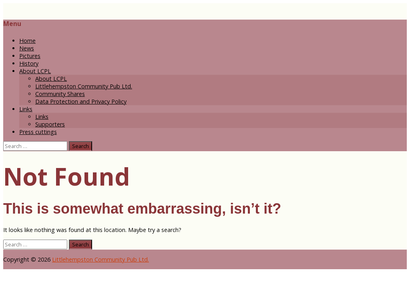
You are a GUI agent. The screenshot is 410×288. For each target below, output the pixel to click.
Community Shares (60, 94)
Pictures (29, 56)
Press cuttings (38, 132)
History (28, 63)
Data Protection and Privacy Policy (81, 101)
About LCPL (35, 71)
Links (25, 109)
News (26, 48)
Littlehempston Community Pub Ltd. (83, 86)
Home (27, 40)
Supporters (50, 124)
